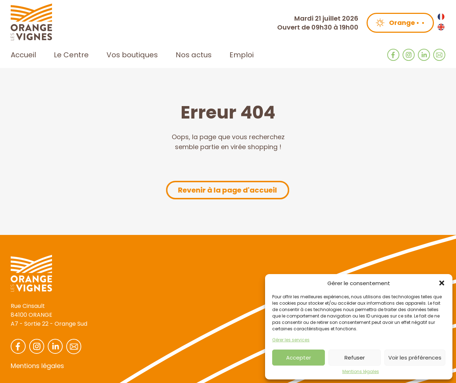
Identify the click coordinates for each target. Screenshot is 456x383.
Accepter (298, 357)
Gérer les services (291, 339)
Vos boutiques (132, 55)
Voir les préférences (414, 357)
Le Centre (71, 55)
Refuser (354, 357)
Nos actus (194, 55)
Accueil (23, 55)
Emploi (241, 55)
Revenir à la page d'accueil (227, 190)
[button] (441, 283)
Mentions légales (360, 371)
